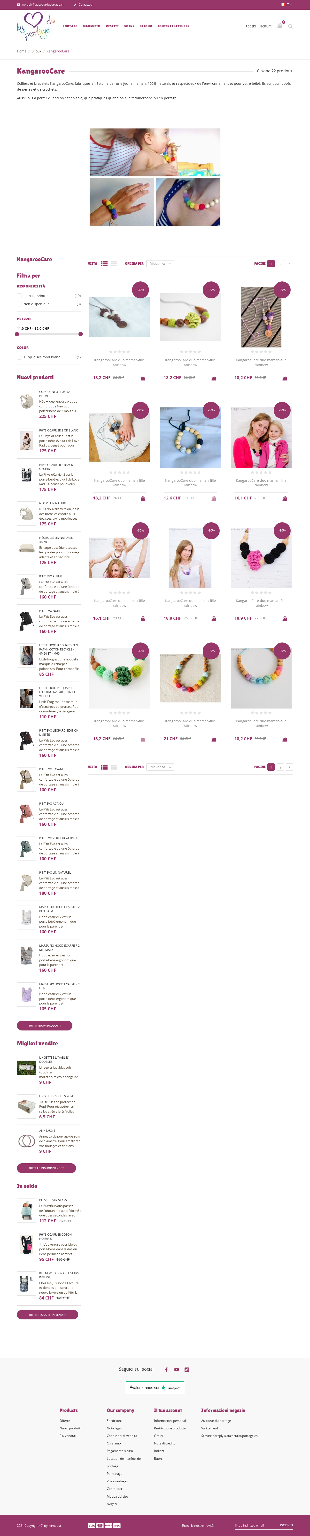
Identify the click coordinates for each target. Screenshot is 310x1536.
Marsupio (92, 26)
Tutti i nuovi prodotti (45, 1025)
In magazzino (52, 295)
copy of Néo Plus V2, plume (54, 394)
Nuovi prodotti (70, 1428)
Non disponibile (52, 304)
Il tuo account (168, 1410)
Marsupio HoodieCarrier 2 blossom (59, 909)
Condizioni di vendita (122, 1436)
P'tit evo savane (51, 769)
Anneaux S (47, 1131)
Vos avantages (117, 1481)
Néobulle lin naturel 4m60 (56, 540)
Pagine (260, 263)
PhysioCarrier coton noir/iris (55, 1236)
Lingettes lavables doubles (54, 1059)
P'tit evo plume (50, 576)
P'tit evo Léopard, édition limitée (58, 732)
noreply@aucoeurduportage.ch (40, 4)
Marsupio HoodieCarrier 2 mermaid (59, 948)
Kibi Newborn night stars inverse (59, 1275)
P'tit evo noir (49, 611)
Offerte (65, 1420)
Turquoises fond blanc (52, 357)
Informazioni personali (170, 1420)
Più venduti (68, 1436)
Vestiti (112, 26)
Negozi (112, 1504)
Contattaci (83, 4)
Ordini (158, 1436)
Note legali (114, 1428)
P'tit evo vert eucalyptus (58, 838)
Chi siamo (114, 1443)
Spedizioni (114, 1420)
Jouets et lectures (173, 26)
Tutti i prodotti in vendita (47, 1315)
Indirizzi (159, 1451)
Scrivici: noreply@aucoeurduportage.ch (229, 1436)
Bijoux (146, 26)
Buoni (158, 1458)
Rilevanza (162, 264)
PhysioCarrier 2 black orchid (56, 467)
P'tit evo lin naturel (55, 872)
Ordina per (134, 263)
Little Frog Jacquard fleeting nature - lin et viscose (57, 692)
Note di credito (165, 1443)
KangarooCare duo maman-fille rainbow (119, 362)
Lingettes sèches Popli (56, 1096)
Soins (129, 26)
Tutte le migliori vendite (46, 1168)
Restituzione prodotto (170, 1428)
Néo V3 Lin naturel (53, 503)
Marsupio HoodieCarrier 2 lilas (59, 986)
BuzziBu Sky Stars (53, 1200)
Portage (70, 26)
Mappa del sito (117, 1496)
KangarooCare (34, 259)
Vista (92, 263)
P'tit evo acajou (51, 804)
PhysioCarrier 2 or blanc (58, 430)
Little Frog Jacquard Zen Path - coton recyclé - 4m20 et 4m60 (58, 649)
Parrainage (114, 1473)
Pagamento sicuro (120, 1451)
